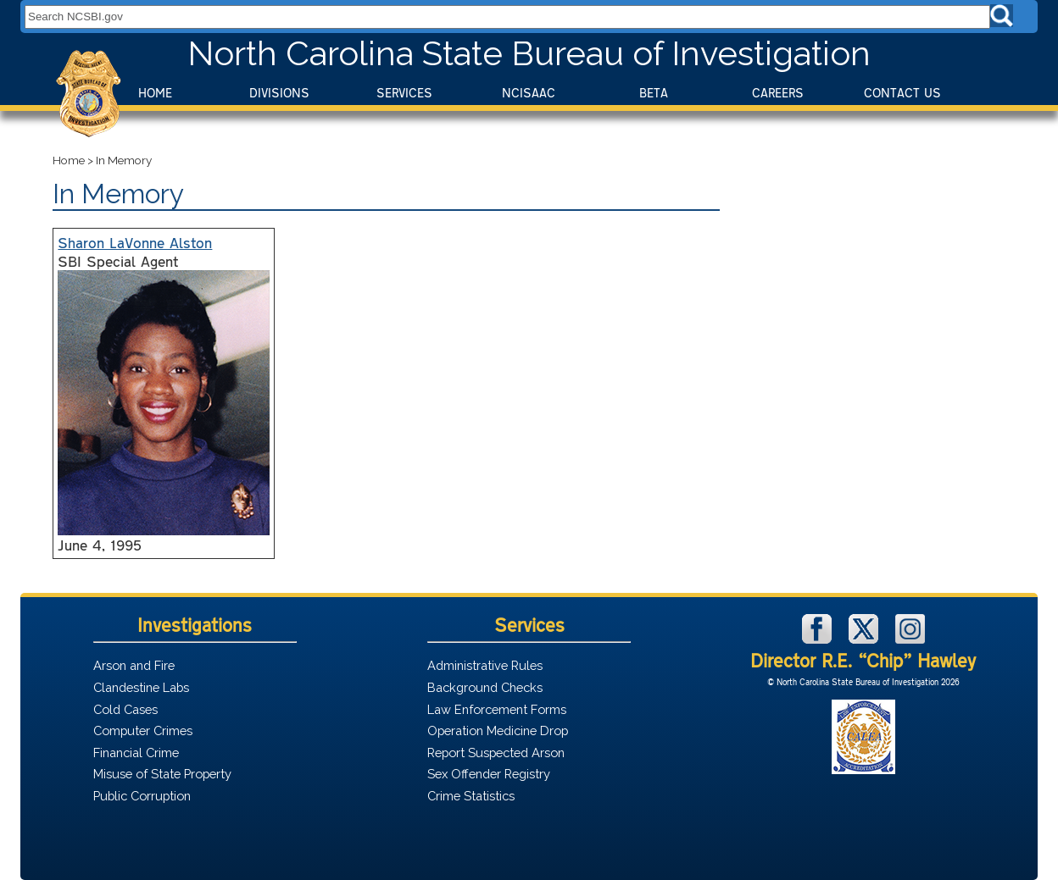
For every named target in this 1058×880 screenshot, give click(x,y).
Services (404, 93)
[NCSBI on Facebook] (819, 639)
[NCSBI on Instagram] (910, 639)
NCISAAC (528, 93)
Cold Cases (125, 709)
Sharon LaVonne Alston (135, 242)
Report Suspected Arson (496, 752)
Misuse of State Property (162, 774)
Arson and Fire (134, 665)
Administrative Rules (485, 665)
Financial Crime (136, 752)
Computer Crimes (142, 730)
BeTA (653, 93)
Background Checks (485, 687)
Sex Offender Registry (488, 774)
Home (155, 93)
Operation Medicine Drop (497, 730)
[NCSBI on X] (866, 639)
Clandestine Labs (141, 687)
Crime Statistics (471, 796)
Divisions (279, 93)
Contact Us (902, 93)
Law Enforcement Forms (496, 709)
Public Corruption (142, 796)
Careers (778, 93)
